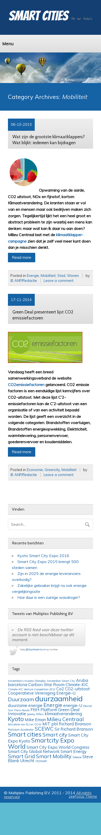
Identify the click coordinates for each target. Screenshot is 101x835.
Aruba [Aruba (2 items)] (82, 680)
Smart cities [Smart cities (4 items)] (24, 734)
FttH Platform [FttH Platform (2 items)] (44, 709)
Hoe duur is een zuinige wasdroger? (48, 597)
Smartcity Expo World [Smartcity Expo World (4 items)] (41, 743)
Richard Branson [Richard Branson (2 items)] (75, 723)
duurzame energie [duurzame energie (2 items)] (25, 705)
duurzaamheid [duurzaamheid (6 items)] (59, 698)
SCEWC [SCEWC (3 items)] (44, 728)
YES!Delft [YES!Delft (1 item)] (41, 761)
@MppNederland (35, 649)
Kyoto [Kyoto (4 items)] (16, 719)
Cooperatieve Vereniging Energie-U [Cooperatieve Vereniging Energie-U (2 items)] (41, 693)
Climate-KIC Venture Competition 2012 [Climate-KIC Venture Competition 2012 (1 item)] (31, 689)
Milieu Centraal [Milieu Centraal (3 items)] (65, 719)
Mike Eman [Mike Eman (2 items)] (35, 719)
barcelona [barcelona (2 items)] (17, 684)
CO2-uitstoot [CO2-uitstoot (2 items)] (77, 688)
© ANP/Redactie (23, 280)
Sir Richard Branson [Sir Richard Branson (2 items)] (74, 729)
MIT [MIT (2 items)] (46, 723)
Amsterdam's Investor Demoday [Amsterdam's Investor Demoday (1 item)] (27, 681)
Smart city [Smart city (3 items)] (54, 734)
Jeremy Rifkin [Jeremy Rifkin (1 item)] (35, 714)
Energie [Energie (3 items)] (52, 705)
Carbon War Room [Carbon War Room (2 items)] (46, 684)
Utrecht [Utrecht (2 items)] (27, 760)
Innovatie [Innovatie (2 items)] (17, 713)
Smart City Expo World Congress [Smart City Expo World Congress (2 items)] (58, 747)
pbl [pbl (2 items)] (54, 723)
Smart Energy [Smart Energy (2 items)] (74, 751)
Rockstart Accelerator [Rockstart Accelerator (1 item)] (21, 729)
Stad (61, 275)
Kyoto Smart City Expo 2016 (43, 555)
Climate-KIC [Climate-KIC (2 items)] (77, 684)
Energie (33, 275)
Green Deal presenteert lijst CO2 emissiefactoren (42, 314)
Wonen (73, 275)
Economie (35, 470)
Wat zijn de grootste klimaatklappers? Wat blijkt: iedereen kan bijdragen (48, 139)
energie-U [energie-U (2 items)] (72, 705)
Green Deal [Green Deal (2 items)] (68, 709)
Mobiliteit (48, 275)
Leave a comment (58, 280)
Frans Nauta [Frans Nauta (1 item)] (22, 710)
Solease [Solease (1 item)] (76, 757)
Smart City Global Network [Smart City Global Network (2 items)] (34, 751)
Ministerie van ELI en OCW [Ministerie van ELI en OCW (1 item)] (24, 724)
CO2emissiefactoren (26, 384)
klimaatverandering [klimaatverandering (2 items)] (63, 713)
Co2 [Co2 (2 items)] (60, 688)
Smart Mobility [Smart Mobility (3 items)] (53, 756)
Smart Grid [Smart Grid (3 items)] (21, 756)
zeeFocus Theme (83, 796)
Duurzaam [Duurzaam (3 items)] (21, 699)
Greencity (52, 470)
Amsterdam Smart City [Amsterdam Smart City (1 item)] (61, 681)
